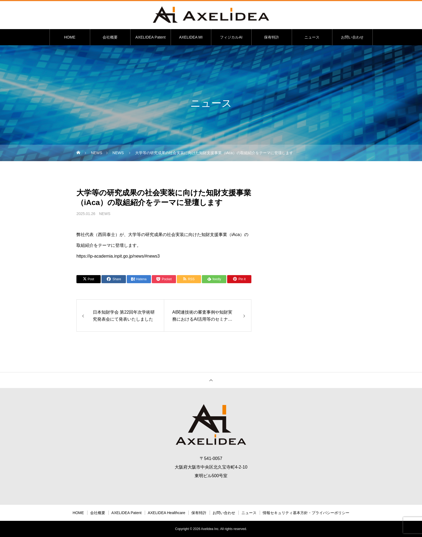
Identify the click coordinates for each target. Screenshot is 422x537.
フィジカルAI (231, 37)
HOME (69, 37)
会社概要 (110, 37)
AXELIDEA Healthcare (166, 513)
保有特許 (271, 37)
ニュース (311, 37)
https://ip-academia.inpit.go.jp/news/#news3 (118, 256)
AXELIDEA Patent (150, 37)
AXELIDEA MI (190, 37)
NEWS (104, 214)
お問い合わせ (352, 37)
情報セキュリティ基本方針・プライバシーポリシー (306, 513)
